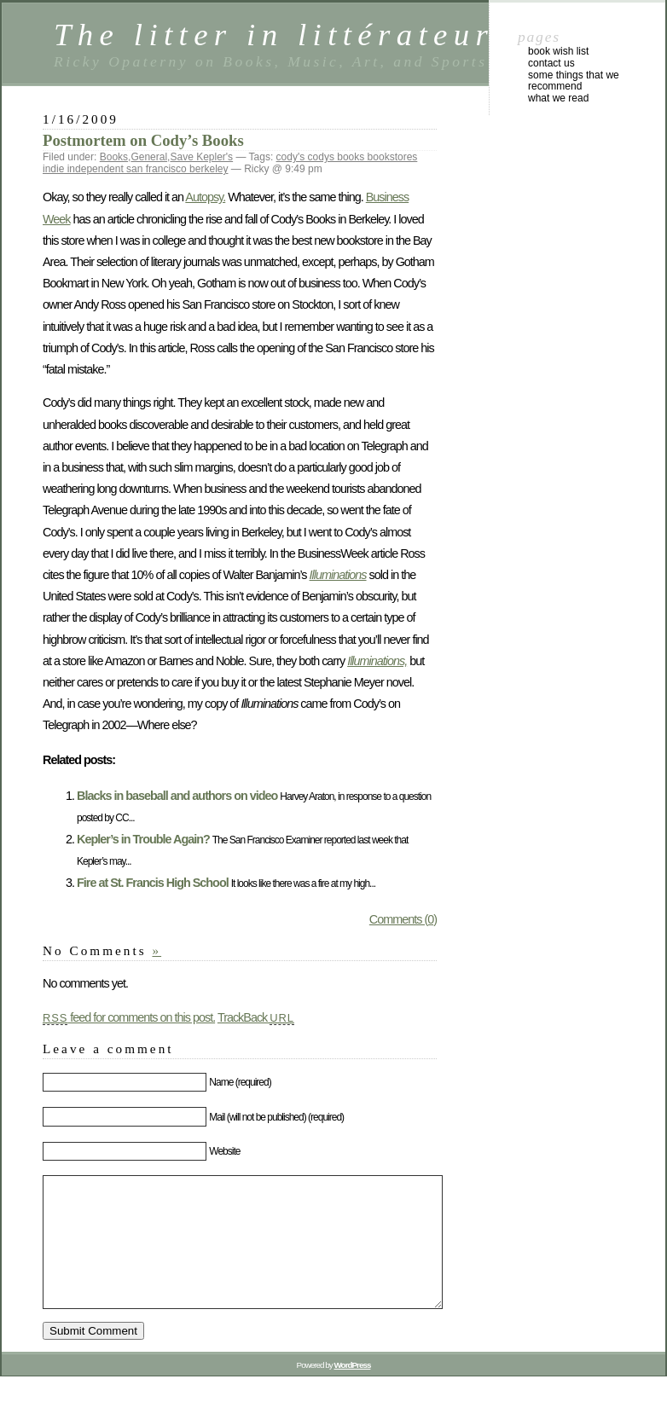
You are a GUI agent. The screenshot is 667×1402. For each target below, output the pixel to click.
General (148, 157)
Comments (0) (403, 919)
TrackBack (256, 1017)
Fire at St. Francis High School (153, 882)
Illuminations (338, 575)
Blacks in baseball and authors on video (177, 795)
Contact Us (551, 63)
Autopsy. (205, 197)
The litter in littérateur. (279, 34)
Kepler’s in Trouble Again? (143, 839)
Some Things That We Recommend (573, 81)
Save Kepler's (201, 157)
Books (114, 157)
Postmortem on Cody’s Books (143, 140)
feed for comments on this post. (129, 1017)
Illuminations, (377, 661)
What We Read (558, 98)
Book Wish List (558, 51)
